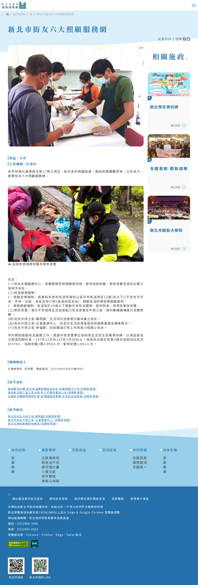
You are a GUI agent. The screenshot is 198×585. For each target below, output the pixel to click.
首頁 (7, 14)
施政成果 (19, 14)
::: (3, 14)
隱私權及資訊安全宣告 (27, 499)
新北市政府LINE (40, 577)
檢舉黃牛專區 (140, 499)
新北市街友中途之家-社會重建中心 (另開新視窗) (39, 420)
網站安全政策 (58, 499)
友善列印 (164, 39)
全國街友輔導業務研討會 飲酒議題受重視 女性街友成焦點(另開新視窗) (53, 396)
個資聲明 (118, 499)
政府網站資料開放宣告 (89, 499)
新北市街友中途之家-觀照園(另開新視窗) (34, 416)
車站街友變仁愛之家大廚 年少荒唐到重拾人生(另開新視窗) (46, 392)
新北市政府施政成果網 (14, 5)
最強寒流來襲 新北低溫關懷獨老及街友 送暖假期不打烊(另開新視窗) (52, 389)
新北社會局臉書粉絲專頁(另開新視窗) (32, 424)
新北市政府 (16, 577)
